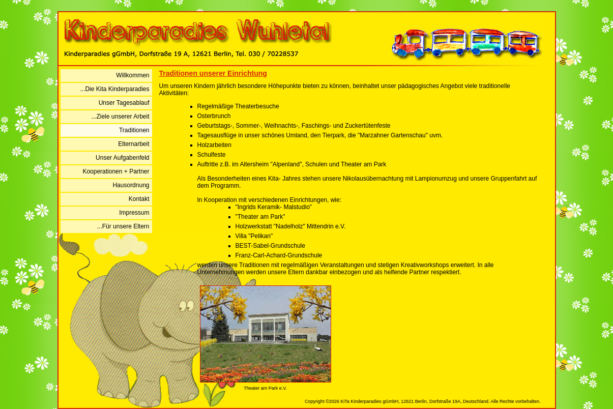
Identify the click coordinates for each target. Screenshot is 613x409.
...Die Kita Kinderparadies (114, 89)
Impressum (134, 212)
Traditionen (134, 130)
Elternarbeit (133, 144)
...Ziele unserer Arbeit (120, 116)
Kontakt (139, 198)
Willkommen (132, 75)
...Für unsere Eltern (123, 226)
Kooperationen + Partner (115, 171)
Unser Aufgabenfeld (122, 157)
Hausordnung (130, 185)
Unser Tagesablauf (124, 102)
